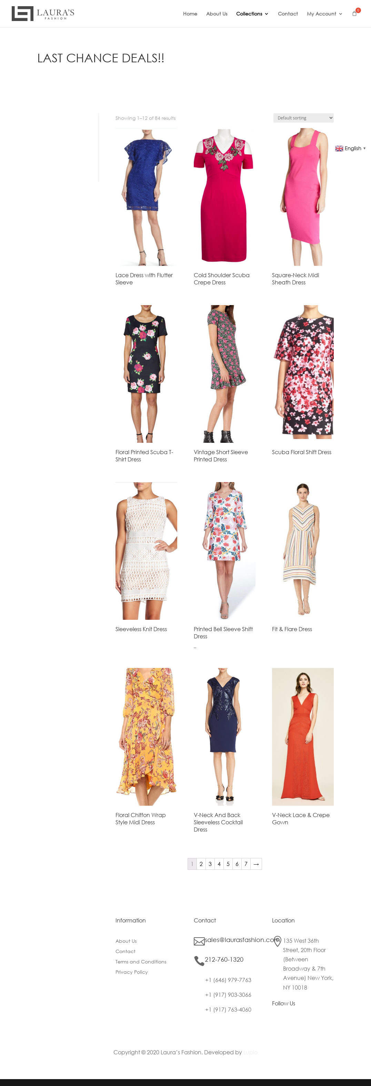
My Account (321, 14)
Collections (249, 14)
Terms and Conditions (141, 962)
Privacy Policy (132, 972)
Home (190, 14)
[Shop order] (303, 118)
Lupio (250, 1052)
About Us (216, 14)
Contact (288, 14)
